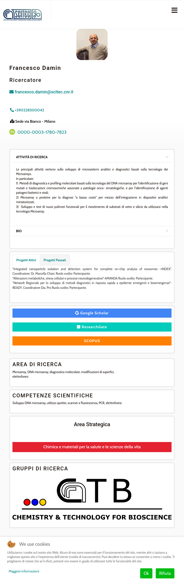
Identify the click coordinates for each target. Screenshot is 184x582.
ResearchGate (92, 327)
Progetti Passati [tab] (55, 260)
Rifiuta (165, 573)
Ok (146, 573)
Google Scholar (92, 313)
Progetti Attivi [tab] (26, 260)
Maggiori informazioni (24, 571)
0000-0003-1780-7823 (42, 132)
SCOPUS (92, 341)
